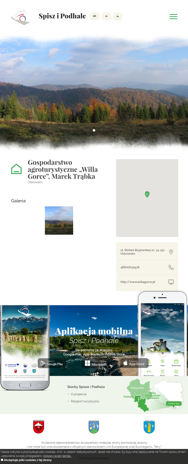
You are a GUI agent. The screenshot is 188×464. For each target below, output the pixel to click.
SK (94, 16)
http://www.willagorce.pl (138, 282)
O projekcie (79, 394)
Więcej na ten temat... (57, 456)
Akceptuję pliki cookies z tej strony (28, 460)
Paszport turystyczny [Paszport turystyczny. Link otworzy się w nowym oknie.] (85, 401)
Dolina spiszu (21, 18)
